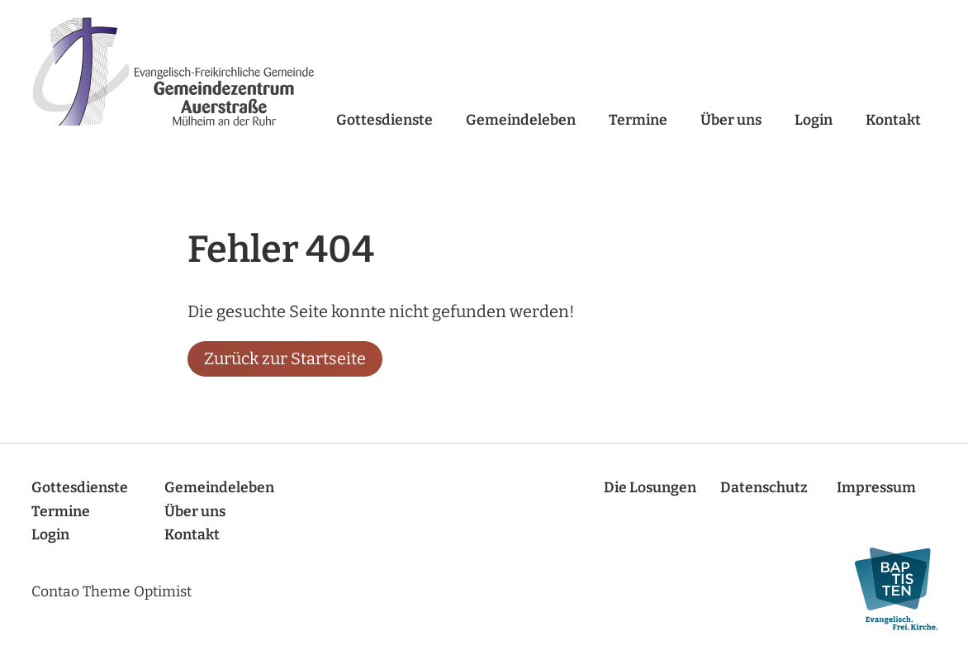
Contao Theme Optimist (111, 591)
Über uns (731, 120)
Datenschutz (764, 487)
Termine (638, 120)
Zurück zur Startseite (285, 358)
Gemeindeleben (521, 120)
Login (814, 120)
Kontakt (893, 120)
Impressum (876, 487)
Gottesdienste (384, 120)
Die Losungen (650, 487)
